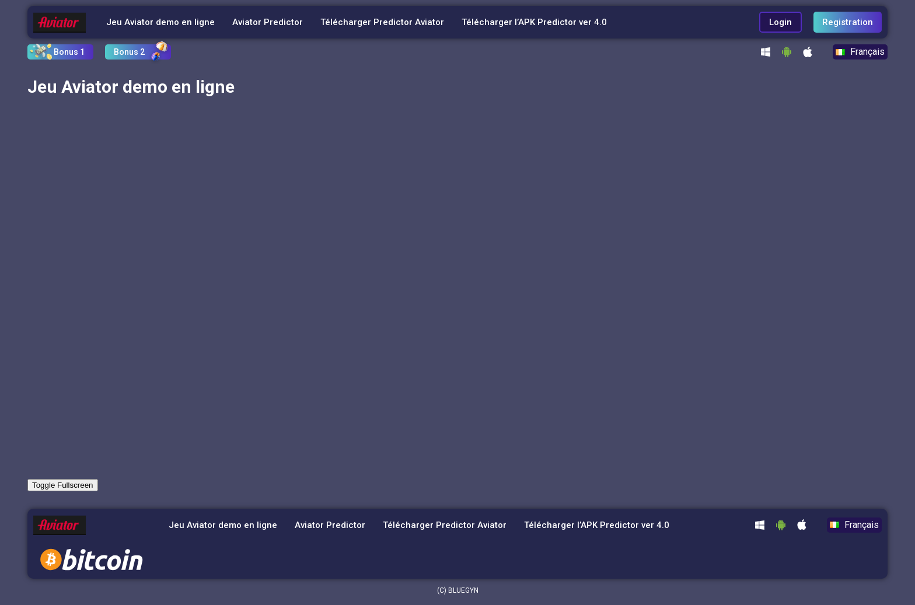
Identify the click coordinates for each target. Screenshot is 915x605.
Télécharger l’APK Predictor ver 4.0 (534, 22)
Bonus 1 (69, 52)
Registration (847, 22)
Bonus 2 (129, 52)
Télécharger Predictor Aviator (382, 22)
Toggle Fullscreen (62, 485)
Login (780, 22)
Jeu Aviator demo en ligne (160, 22)
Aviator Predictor (267, 22)
